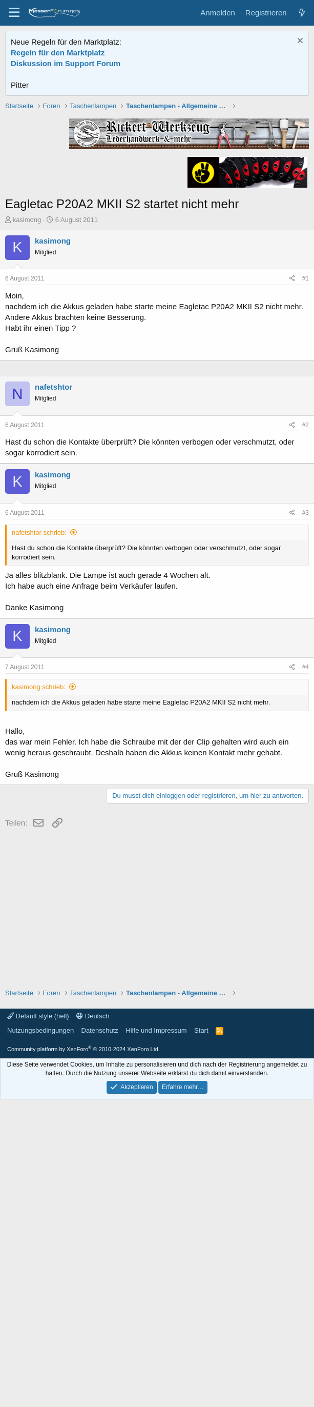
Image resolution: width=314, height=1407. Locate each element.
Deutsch (92, 1324)
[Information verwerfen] (299, 41)
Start (201, 1338)
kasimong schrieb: (39, 994)
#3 (305, 820)
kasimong (27, 366)
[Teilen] (292, 425)
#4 (305, 974)
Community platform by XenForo (83, 1357)
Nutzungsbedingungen (40, 1338)
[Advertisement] (157, 173)
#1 (305, 424)
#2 (305, 732)
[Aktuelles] (302, 12)
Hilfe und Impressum (155, 1338)
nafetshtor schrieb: (39, 840)
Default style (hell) (38, 1324)
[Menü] (14, 13)
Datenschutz (99, 1338)
